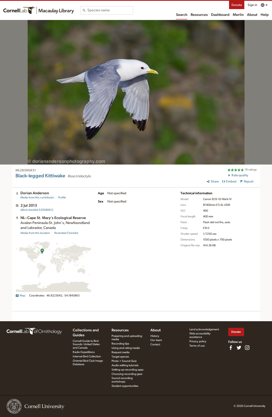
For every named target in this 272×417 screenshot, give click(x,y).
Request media (120, 352)
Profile (62, 197)
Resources (199, 15)
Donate (237, 5)
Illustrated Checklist (66, 233)
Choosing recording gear (127, 374)
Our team (156, 340)
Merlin (238, 15)
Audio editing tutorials (125, 365)
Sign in (252, 5)
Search (181, 15)
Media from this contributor (37, 197)
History (154, 336)
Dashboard (220, 15)
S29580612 (36, 209)
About (252, 15)
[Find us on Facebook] (230, 347)
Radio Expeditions (84, 352)
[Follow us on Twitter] (238, 347)
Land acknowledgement (204, 329)
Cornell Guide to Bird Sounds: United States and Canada (86, 344)
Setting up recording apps (128, 369)
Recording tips (120, 343)
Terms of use (197, 345)
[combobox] (110, 10)
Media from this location (35, 233)
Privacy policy (197, 341)
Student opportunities (125, 386)
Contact (155, 344)
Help (265, 15)
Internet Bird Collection (87, 356)
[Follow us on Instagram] (247, 347)
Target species (120, 356)
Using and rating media (126, 348)
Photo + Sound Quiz (124, 361)
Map (20, 295)
